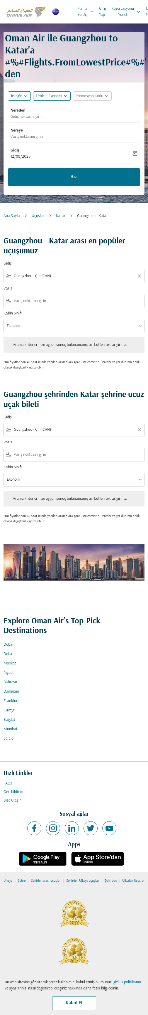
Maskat (10, 663)
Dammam (11, 691)
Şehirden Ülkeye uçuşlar (82, 881)
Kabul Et (74, 1003)
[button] (52, 96)
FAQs (8, 783)
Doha (8, 654)
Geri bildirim (13, 792)
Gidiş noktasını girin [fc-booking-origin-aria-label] (26, 117)
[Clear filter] (139, 276)
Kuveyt (9, 710)
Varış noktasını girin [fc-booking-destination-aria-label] (27, 136)
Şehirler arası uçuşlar (46, 881)
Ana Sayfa (12, 216)
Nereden (18, 110)
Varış (8, 288)
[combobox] (74, 276)
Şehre (21, 881)
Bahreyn (10, 682)
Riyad (8, 673)
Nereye (17, 130)
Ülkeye (8, 881)
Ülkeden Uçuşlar (133, 881)
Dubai (8, 644)
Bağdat (9, 720)
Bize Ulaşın (12, 800)
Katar (60, 216)
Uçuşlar (38, 216)
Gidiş (15, 150)
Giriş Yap (103, 11)
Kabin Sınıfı (13, 313)
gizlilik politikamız (127, 982)
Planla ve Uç (87, 11)
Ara (74, 177)
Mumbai (10, 729)
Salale (8, 738)
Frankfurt (11, 701)
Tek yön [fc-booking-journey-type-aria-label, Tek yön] (16, 96)
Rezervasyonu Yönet (127, 11)
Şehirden (111, 881)
